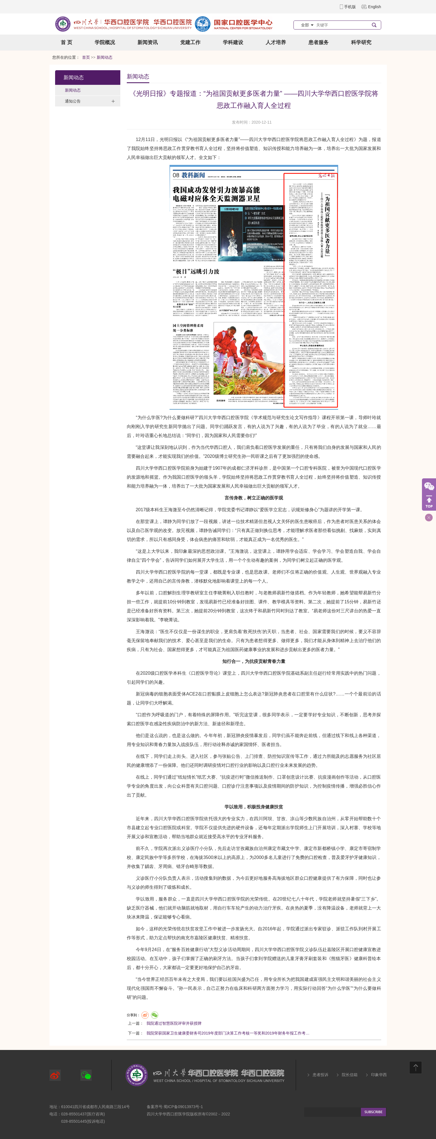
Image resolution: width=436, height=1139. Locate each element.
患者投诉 (320, 1074)
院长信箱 (350, 1074)
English (374, 6)
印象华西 (379, 1074)
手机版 (350, 6)
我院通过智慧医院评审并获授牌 (174, 1023)
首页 (86, 57)
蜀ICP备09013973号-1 (183, 1106)
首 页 (66, 42)
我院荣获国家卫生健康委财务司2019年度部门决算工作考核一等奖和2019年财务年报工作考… (228, 1033)
